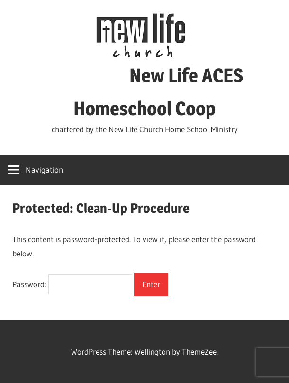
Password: (72, 284)
